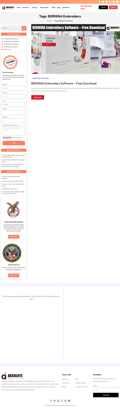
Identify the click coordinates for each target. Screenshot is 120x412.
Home (19, 7)
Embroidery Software (40, 78)
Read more (37, 97)
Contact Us (66, 7)
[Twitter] (103, 2)
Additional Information (10, 125)
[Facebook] (99, 2)
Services (26, 7)
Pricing (35, 7)
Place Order (45, 7)
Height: (5, 117)
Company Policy (80, 383)
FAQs (53, 7)
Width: (5, 109)
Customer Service (81, 387)
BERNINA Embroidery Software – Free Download (63, 83)
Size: (4, 101)
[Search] (24, 28)
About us (65, 379)
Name (5, 84)
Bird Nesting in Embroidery (9, 189)
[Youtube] (117, 2)
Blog (58, 7)
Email (5, 93)
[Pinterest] (114, 2)
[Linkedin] (107, 2)
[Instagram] (110, 2)
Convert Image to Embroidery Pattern (13, 181)
